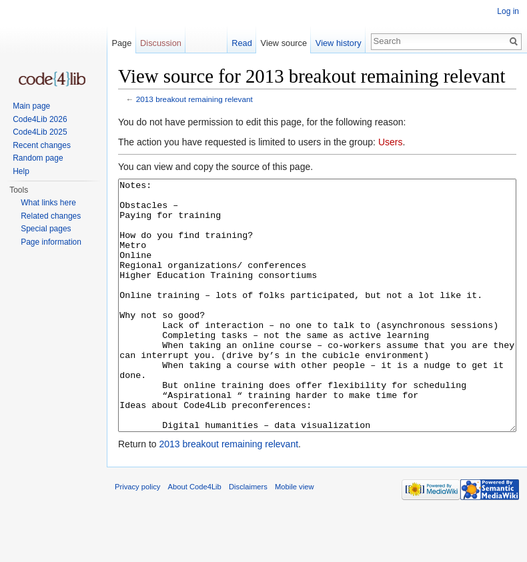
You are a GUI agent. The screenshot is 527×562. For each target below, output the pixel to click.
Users (390, 142)
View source (284, 43)
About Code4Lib (194, 537)
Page (121, 43)
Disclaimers (248, 537)
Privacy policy (137, 537)
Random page (38, 158)
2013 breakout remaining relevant (194, 99)
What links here (48, 202)
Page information (51, 242)
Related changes (51, 216)
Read (241, 43)
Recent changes (42, 145)
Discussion (160, 43)
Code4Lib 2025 (40, 132)
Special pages (46, 228)
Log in (508, 11)
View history (339, 43)
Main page (31, 106)
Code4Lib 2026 (40, 119)
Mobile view (294, 537)
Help (21, 171)
